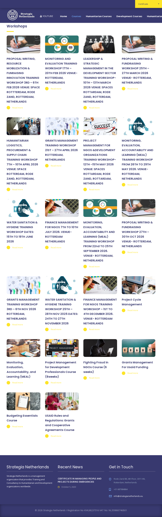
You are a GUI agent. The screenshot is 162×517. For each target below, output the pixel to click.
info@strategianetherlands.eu (128, 496)
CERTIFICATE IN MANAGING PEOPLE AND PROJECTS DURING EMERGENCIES (79, 480)
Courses (76, 16)
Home (63, 16)
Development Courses (129, 16)
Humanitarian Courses (99, 16)
